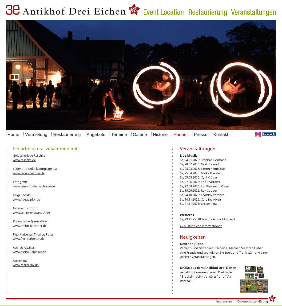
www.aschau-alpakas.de (29, 252)
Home (13, 134)
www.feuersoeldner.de (28, 173)
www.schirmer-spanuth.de (31, 212)
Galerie (140, 134)
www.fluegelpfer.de (26, 199)
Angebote (96, 134)
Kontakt (220, 134)
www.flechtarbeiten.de (28, 238)
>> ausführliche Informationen (201, 226)
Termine (119, 134)
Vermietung (36, 134)
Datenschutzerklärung (252, 301)
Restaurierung (67, 134)
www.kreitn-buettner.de (30, 226)
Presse (200, 134)
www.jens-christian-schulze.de (34, 186)
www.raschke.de (24, 160)
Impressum (224, 301)
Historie (160, 134)
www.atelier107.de (26, 265)
